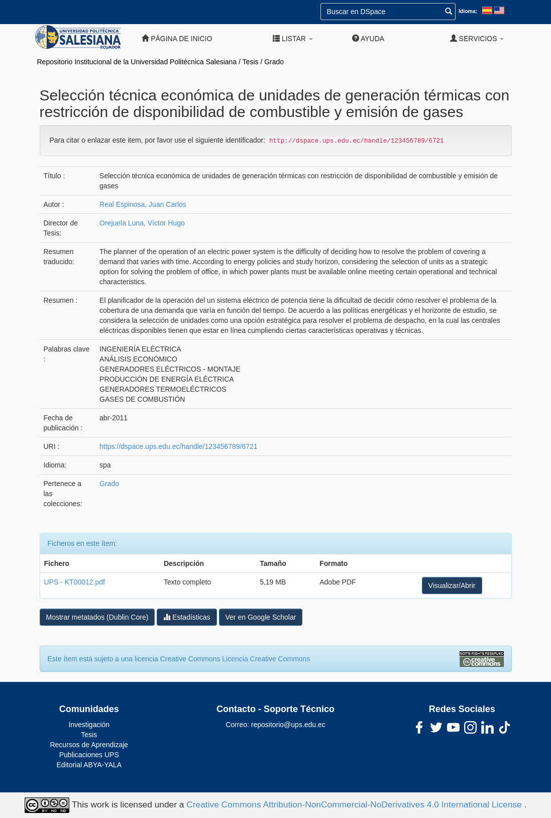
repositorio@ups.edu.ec (288, 725)
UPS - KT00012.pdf (74, 582)
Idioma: (468, 11)
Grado (274, 62)
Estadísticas (186, 617)
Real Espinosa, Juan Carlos (142, 204)
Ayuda (368, 38)
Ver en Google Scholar (261, 617)
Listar (293, 38)
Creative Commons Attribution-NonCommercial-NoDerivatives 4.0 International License (355, 804)
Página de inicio (177, 38)
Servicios (477, 38)
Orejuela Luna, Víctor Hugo (142, 223)
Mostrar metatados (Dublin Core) (97, 617)
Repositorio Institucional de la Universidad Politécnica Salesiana (137, 62)
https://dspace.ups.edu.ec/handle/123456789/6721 (178, 446)
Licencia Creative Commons (266, 659)
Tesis (251, 62)
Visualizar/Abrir (452, 585)
